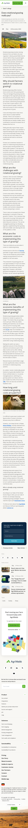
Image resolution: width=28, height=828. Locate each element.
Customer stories (7, 767)
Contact (4, 776)
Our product (4, 698)
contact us (10, 508)
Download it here (19, 500)
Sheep (16, 600)
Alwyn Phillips (7, 425)
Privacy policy (17, 799)
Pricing (3, 755)
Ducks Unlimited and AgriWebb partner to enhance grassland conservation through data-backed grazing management (18, 591)
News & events (6, 761)
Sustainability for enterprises (8, 747)
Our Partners (5, 770)
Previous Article (7, 548)
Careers (4, 773)
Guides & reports (7, 764)
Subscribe (14, 541)
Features (3, 704)
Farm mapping (5, 727)
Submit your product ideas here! (9, 706)
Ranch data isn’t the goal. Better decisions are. (18, 570)
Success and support (6, 709)
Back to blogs (6, 8)
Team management (6, 735)
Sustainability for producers (8, 750)
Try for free (17, 3)
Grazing (10, 600)
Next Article (22, 548)
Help (2, 715)
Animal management (6, 729)
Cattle (3, 600)
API (2, 712)
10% (4, 381)
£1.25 (7, 329)
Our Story (4, 758)
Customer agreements (6, 799)
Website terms (5, 800)
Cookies (23, 799)
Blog (7, 29)
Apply (14, 808)
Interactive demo (14, 629)
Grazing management (7, 732)
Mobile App (5, 779)
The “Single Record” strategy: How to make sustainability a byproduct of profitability (18, 581)
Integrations (4, 701)
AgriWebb (22, 504)
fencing (21, 250)
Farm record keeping (6, 724)
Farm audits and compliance (8, 738)
